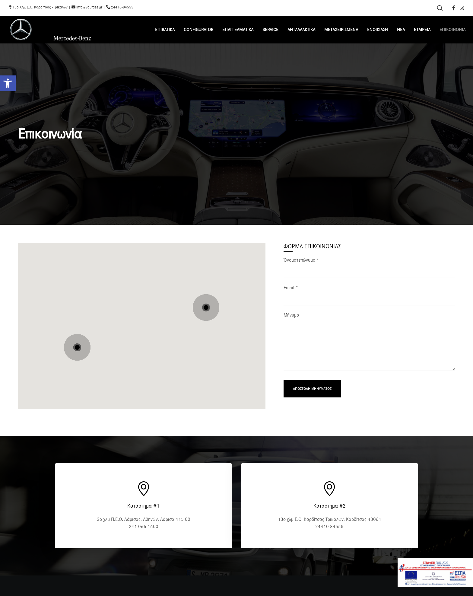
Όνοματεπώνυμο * (369, 271)
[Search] (439, 8)
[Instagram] (462, 7)
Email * (369, 298)
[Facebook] (453, 7)
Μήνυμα (369, 346)
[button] (8, 83)
